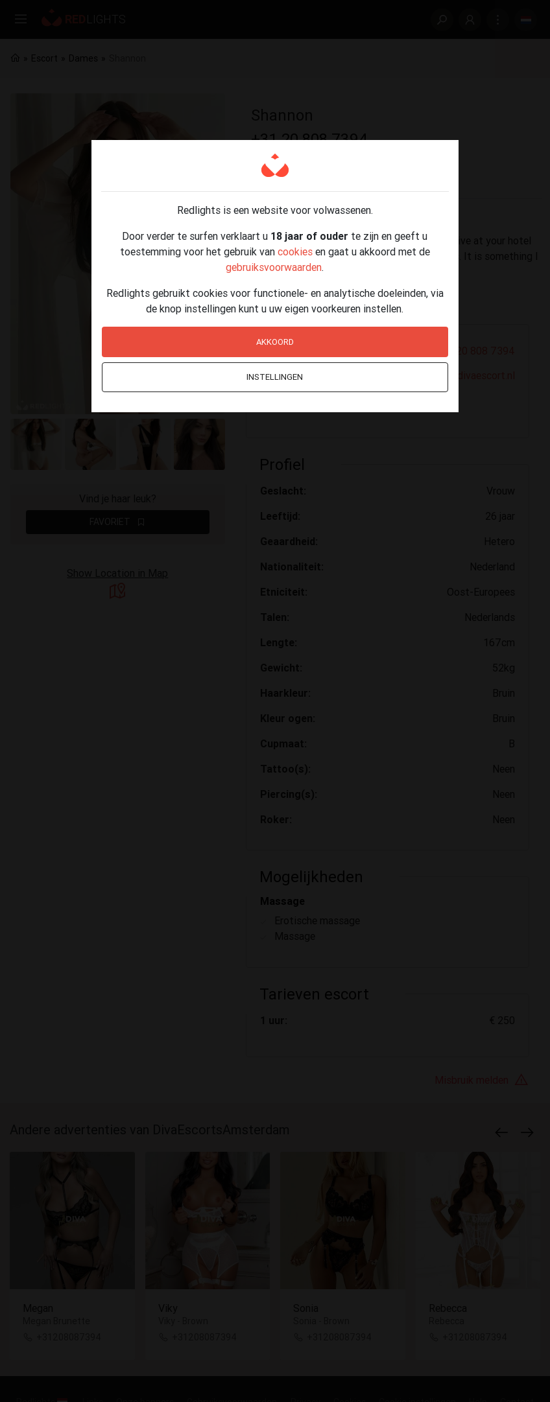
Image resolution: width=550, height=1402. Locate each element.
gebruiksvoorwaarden (274, 267)
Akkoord (275, 341)
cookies (295, 251)
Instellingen (274, 376)
